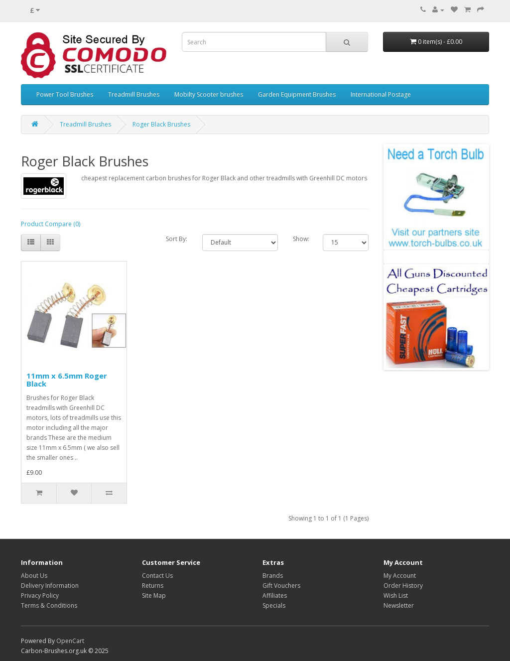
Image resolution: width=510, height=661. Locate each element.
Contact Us (157, 575)
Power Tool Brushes (64, 94)
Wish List (395, 595)
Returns (152, 585)
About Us (34, 575)
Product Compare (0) (50, 224)
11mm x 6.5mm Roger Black (66, 380)
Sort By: (176, 239)
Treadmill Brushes (133, 94)
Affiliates (274, 595)
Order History (403, 585)
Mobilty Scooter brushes (208, 94)
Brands (272, 575)
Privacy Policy (40, 595)
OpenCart (70, 641)
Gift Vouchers (281, 585)
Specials (273, 605)
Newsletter (398, 605)
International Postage (381, 94)
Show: (301, 239)
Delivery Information (50, 585)
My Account (399, 575)
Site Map (154, 595)
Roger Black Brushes (161, 124)
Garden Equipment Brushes (297, 94)
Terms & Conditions (49, 605)
